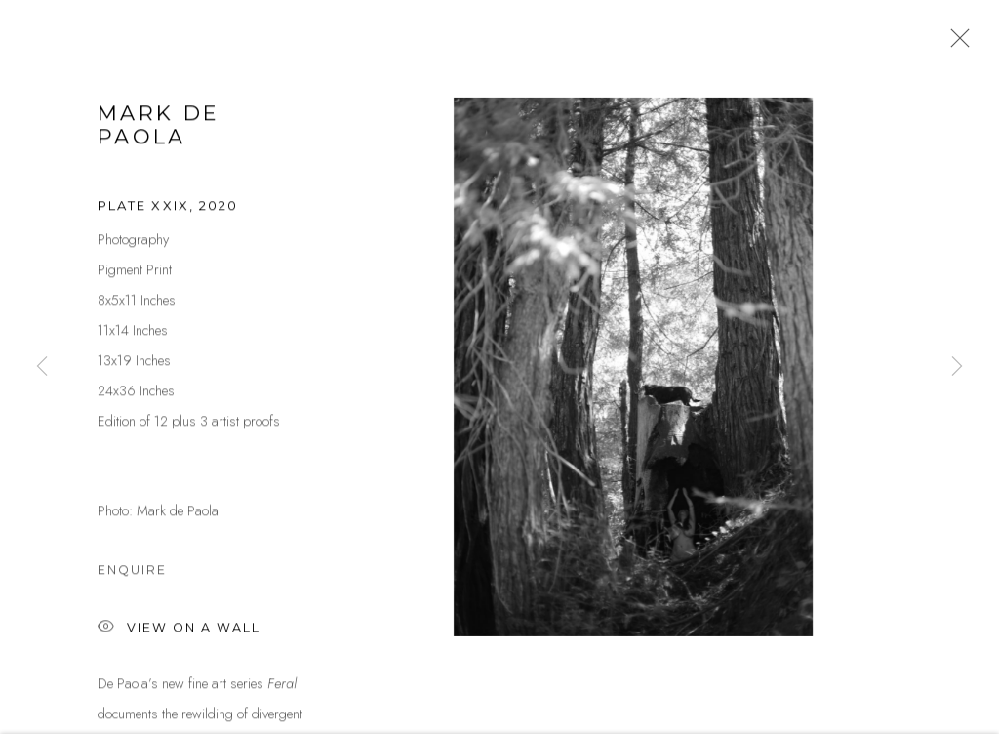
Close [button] (955, 44)
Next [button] (957, 367)
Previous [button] (42, 367)
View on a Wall (179, 631)
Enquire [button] (132, 572)
